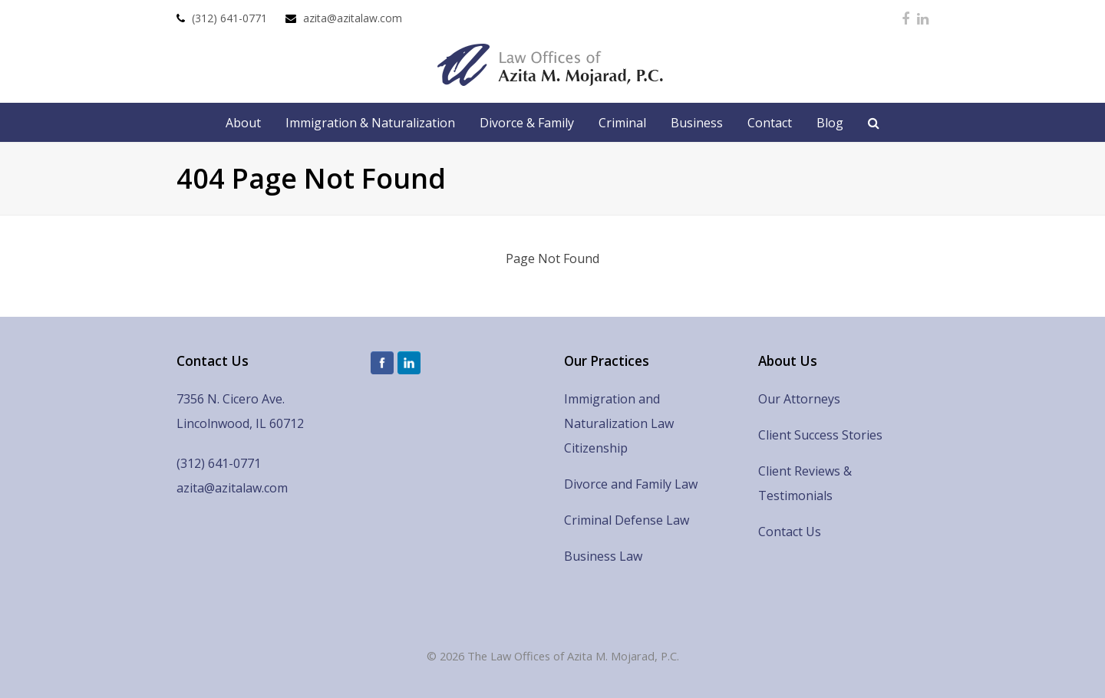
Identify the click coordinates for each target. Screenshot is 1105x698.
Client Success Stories (820, 434)
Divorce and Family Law (631, 484)
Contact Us (789, 531)
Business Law (603, 556)
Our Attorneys (799, 398)
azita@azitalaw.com (352, 18)
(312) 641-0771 (229, 18)
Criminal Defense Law (626, 520)
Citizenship (596, 448)
